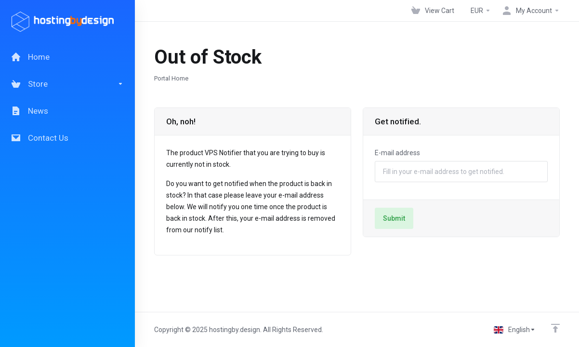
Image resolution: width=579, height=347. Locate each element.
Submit (394, 218)
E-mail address (397, 153)
